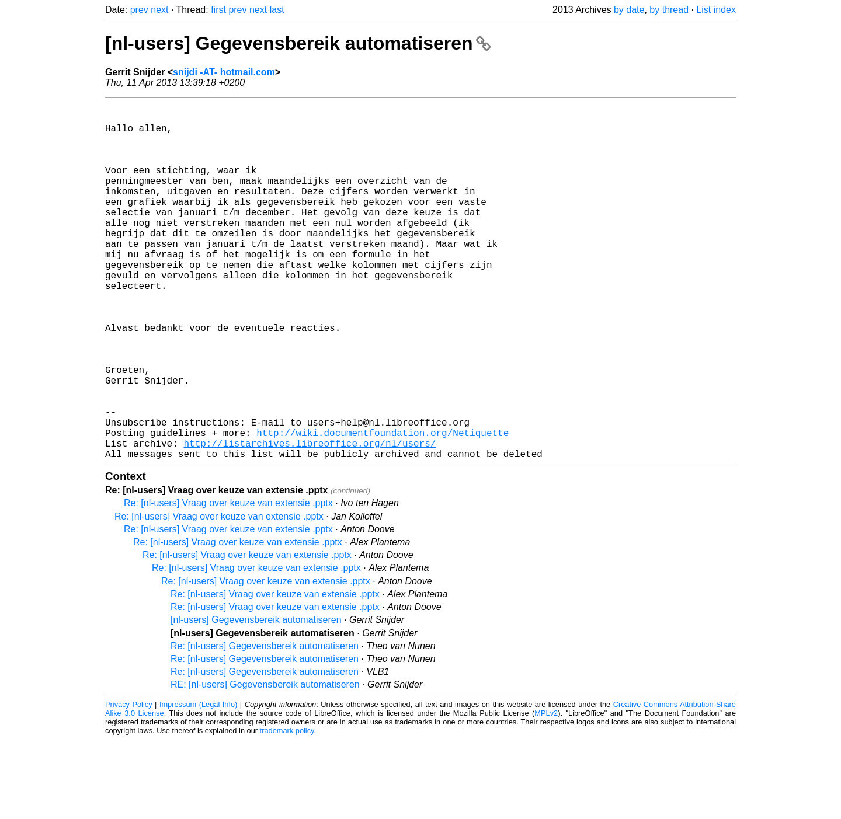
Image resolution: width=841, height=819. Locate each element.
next (159, 10)
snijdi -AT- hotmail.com (224, 72)
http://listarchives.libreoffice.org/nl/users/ (309, 520)
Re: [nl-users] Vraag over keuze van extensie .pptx (228, 582)
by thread (669, 10)
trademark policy (287, 810)
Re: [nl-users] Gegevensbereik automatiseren (265, 725)
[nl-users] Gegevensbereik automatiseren (298, 43)
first (218, 10)
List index (716, 10)
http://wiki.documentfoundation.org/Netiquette (382, 507)
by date (629, 10)
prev (139, 10)
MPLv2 (546, 792)
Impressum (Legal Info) (198, 783)
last (277, 10)
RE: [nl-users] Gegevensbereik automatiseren (265, 764)
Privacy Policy (128, 783)
